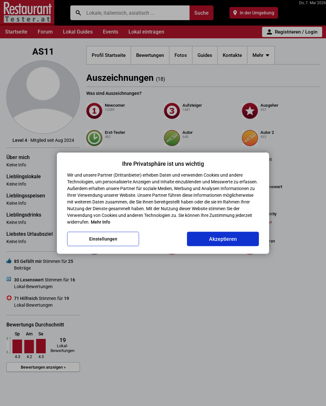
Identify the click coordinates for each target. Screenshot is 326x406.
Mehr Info (100, 221)
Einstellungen (103, 238)
